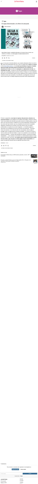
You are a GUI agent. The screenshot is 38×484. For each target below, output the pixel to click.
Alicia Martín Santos (8, 66)
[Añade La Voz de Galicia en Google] (8, 60)
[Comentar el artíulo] (33, 58)
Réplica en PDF (4, 482)
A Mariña (21, 482)
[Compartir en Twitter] (9, 58)
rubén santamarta (7, 26)
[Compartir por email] (5, 58)
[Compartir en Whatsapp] (2, 58)
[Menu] (1, 1)
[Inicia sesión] (36, 1)
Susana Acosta (3, 162)
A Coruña (21, 480)
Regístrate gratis (15, 469)
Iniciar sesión (23, 469)
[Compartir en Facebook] (7, 58)
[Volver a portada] (19, 1)
